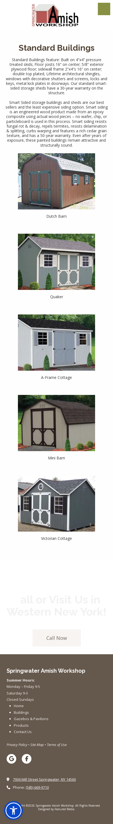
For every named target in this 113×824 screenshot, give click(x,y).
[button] (13, 810)
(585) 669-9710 (37, 787)
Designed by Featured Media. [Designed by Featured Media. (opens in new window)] (56, 809)
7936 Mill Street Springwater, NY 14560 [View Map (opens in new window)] (44, 779)
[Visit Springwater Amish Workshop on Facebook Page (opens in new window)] (26, 759)
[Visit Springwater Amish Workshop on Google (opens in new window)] (11, 759)
